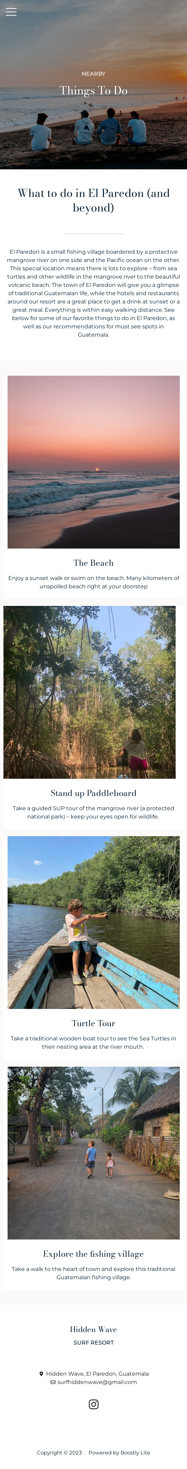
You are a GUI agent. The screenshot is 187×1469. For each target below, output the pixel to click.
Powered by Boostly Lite (119, 1452)
